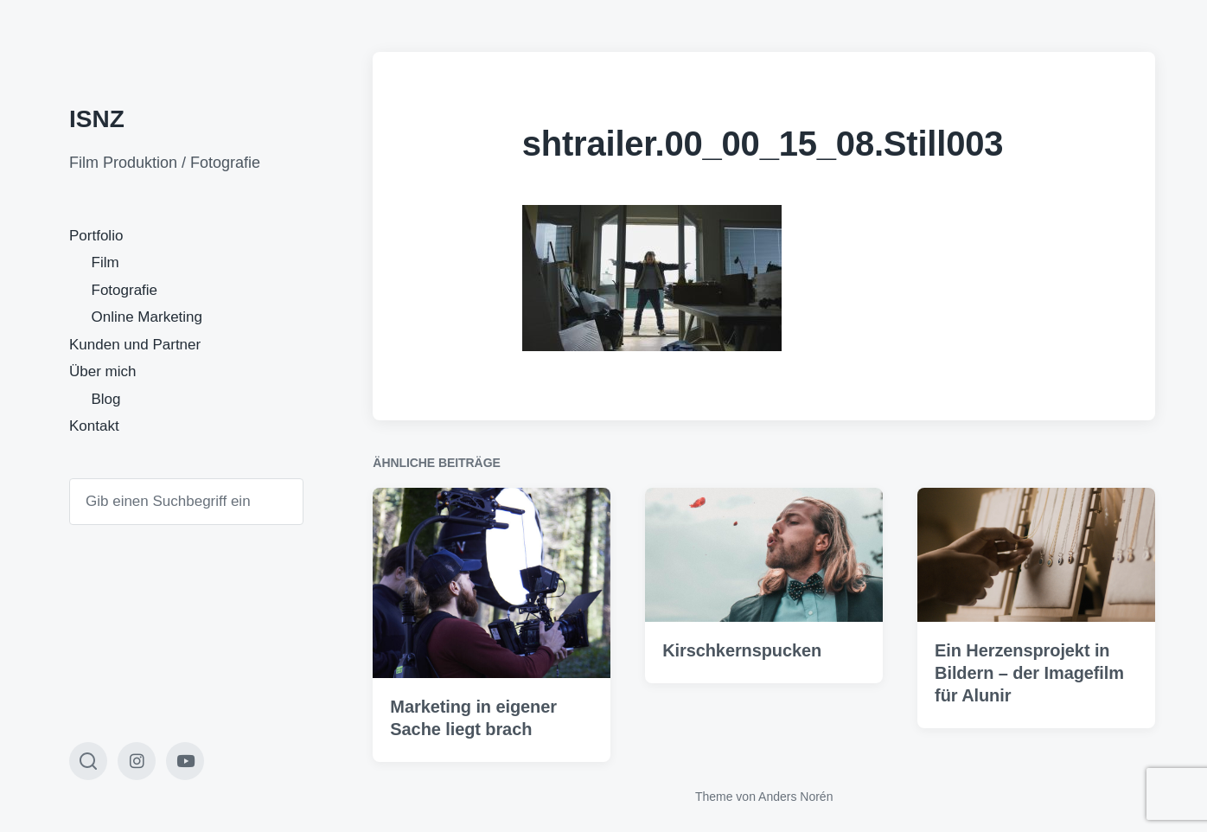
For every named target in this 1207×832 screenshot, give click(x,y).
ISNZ (97, 119)
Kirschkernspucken (741, 650)
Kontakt (94, 426)
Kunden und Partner (135, 344)
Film (105, 262)
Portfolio (96, 235)
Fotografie (125, 290)
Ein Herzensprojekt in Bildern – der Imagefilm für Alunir (1029, 673)
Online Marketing (147, 317)
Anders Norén (795, 796)
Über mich (102, 371)
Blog (106, 399)
